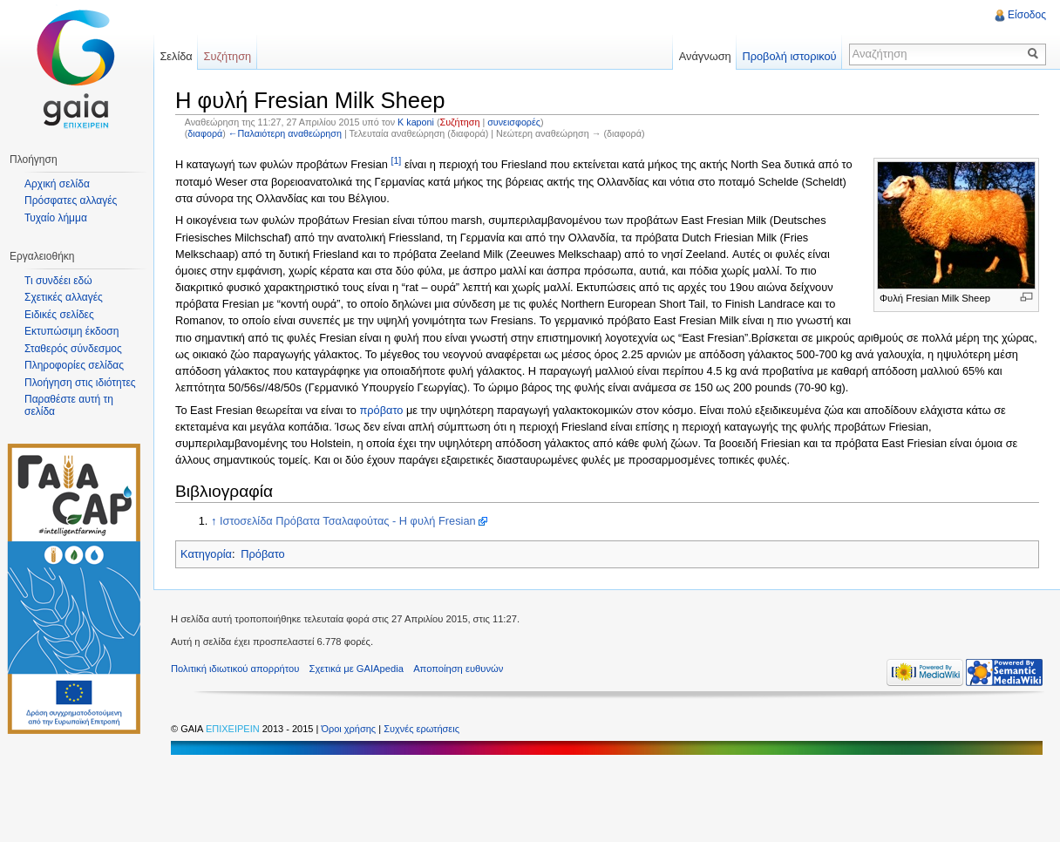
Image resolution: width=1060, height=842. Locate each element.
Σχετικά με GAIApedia (356, 668)
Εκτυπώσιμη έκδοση (71, 331)
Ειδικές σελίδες (59, 315)
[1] (396, 160)
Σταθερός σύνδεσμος (73, 349)
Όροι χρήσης (349, 728)
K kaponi (416, 122)
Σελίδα (176, 56)
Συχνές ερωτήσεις (421, 728)
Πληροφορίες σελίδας (74, 365)
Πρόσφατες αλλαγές (70, 200)
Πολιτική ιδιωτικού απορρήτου (235, 668)
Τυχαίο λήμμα (55, 218)
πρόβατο (381, 410)
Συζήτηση (460, 122)
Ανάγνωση (705, 56)
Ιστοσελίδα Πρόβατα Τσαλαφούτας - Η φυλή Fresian (348, 520)
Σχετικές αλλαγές (63, 297)
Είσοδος (1027, 15)
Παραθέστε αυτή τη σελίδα (68, 405)
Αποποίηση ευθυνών (458, 668)
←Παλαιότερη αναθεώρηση (285, 133)
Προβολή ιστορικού (789, 56)
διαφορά (204, 133)
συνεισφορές (513, 122)
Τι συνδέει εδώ (58, 281)
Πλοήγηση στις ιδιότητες (80, 383)
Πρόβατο (262, 553)
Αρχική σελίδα (57, 184)
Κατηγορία (206, 553)
